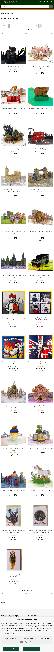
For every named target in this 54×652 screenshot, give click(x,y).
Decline (31, 648)
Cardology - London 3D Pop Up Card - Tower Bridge (40, 190)
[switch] (6, 638)
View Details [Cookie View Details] (47, 650)
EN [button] (40, 2)
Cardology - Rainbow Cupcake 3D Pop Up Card (13, 449)
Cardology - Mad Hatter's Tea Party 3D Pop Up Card (13, 232)
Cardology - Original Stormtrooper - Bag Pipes (13, 319)
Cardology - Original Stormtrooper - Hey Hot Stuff (13, 363)
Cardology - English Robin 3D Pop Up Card (13, 109)
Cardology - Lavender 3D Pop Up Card (13, 149)
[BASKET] (51, 1)
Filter (5, 26)
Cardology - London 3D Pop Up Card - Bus (40, 149)
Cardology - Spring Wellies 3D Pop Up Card (40, 448)
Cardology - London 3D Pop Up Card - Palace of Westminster (13, 190)
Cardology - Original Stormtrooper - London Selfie (40, 363)
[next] (51, 33)
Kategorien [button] (4, 602)
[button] (44, 1)
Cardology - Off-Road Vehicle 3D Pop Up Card (40, 276)
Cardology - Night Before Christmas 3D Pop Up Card (13, 276)
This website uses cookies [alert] (27, 619)
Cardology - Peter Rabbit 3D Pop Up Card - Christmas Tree (14, 407)
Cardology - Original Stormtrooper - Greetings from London (40, 319)
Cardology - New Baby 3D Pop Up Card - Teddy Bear (40, 232)
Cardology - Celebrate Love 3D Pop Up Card (40, 67)
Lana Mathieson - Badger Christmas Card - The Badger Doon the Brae (13, 532)
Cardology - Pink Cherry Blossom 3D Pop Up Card (40, 407)
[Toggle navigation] (2, 1)
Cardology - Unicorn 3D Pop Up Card (40, 490)
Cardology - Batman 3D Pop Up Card (13, 66)
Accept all (11, 648)
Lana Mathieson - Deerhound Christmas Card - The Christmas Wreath (40, 532)
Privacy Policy (5, 633)
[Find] (25, 6)
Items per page (26, 26)
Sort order (14, 26)
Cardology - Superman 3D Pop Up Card (13, 490)
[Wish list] (47, 1)
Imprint (12, 633)
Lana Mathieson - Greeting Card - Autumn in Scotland (13, 576)
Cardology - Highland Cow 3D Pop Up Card (40, 109)
